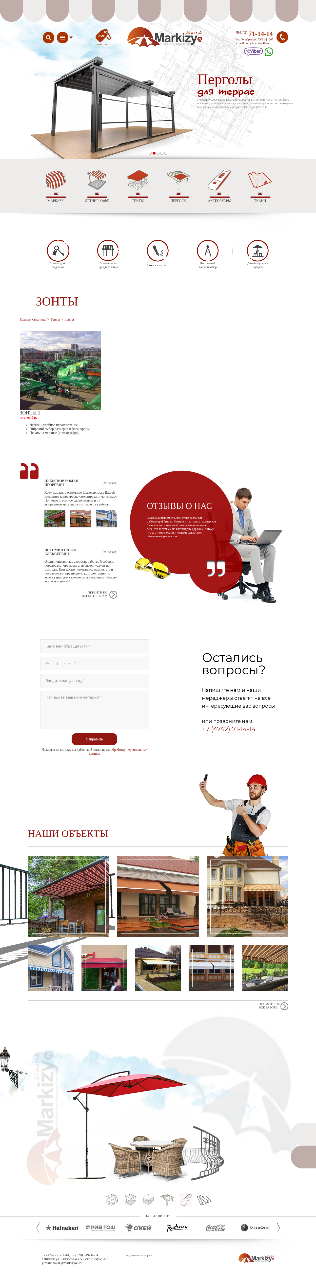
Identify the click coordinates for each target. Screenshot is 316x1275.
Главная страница (33, 319)
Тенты (55, 319)
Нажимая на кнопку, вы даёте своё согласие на (94, 751)
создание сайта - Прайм (139, 1255)
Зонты (69, 319)
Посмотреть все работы (269, 1005)
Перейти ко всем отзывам (94, 594)
